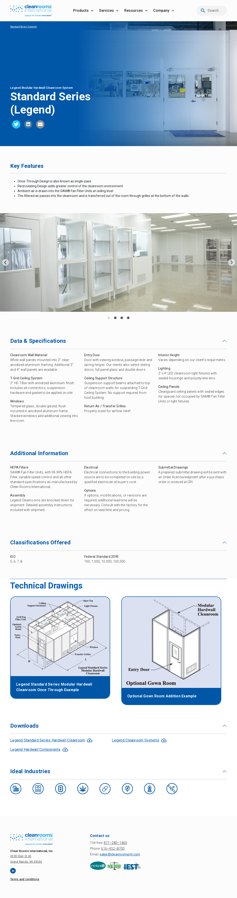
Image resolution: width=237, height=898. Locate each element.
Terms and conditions (24, 879)
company (161, 10)
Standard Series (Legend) (23, 26)
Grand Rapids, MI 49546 (26, 861)
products (81, 10)
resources (133, 10)
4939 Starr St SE (20, 856)
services (106, 10)
